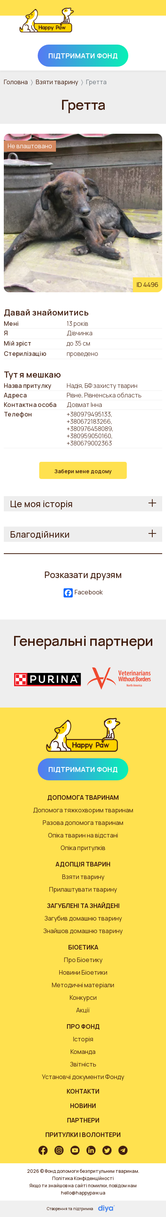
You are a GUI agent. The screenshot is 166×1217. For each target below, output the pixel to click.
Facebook (83, 592)
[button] (83, 212)
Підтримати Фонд (83, 55)
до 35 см (78, 343)
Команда (83, 1051)
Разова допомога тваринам (83, 822)
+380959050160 (89, 436)
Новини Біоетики (83, 972)
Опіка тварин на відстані (83, 835)
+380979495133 (89, 414)
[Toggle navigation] (136, 28)
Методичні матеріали (83, 985)
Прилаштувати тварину (83, 889)
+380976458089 (89, 428)
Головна (16, 82)
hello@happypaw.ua (83, 1193)
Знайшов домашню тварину (83, 931)
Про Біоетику (83, 960)
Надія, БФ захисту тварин (102, 385)
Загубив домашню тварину (83, 918)
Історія (83, 1039)
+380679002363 (89, 443)
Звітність (83, 1064)
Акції (83, 1010)
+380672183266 (89, 421)
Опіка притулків (83, 848)
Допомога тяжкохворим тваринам (83, 810)
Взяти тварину (57, 82)
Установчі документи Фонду (83, 1077)
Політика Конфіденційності (83, 1178)
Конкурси (83, 997)
